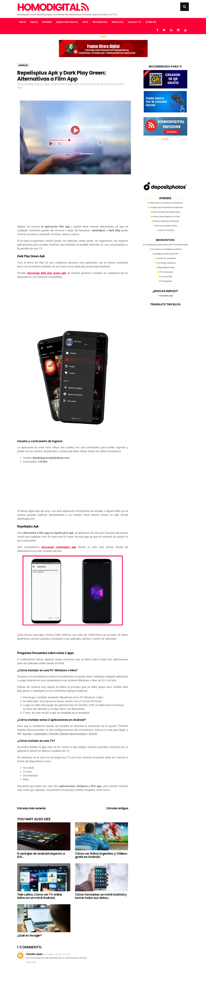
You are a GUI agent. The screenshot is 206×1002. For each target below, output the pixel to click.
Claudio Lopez (34, 954)
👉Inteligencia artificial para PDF (165, 254)
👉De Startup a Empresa (165, 263)
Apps (85, 22)
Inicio (22, 22)
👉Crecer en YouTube (165, 230)
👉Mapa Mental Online (165, 267)
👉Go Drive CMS (165, 277)
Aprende (47, 22)
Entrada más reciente (31, 808)
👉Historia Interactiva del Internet (165, 221)
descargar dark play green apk (46, 273)
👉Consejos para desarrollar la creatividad (165, 207)
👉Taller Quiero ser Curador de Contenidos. (165, 203)
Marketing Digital (67, 22)
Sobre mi (150, 22)
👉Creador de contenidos (165, 258)
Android (23, 65)
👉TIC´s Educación (165, 272)
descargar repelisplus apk (58, 547)
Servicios (117, 22)
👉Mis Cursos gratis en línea (165, 226)
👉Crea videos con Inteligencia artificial (165, 249)
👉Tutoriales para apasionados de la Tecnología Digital (165, 245)
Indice (34, 22)
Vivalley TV (134, 22)
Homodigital (52, 7)
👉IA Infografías (165, 281)
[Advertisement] (72, 202)
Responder (31, 962)
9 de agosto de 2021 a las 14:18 (56, 954)
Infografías (100, 22)
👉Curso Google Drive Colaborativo (165, 212)
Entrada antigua (117, 808)
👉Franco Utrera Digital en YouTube (165, 216)
